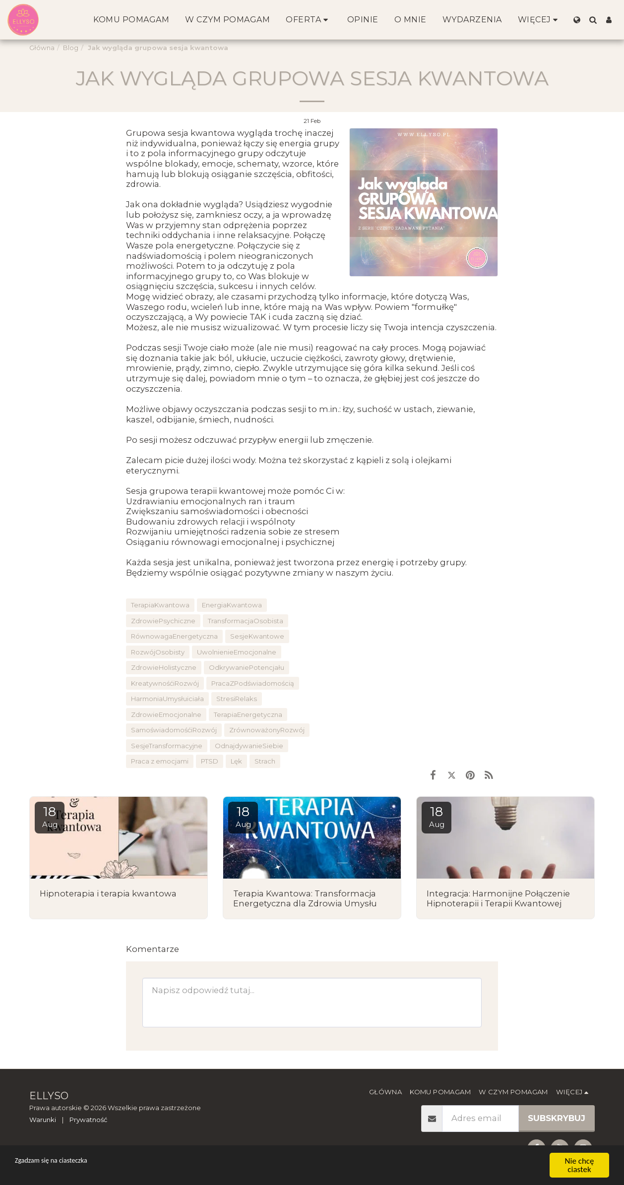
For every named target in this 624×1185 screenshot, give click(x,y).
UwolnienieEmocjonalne (236, 652)
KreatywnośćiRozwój (165, 683)
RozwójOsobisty (158, 652)
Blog (70, 48)
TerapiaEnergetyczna (248, 714)
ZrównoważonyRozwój (267, 730)
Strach (264, 761)
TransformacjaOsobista (245, 621)
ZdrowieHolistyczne (163, 667)
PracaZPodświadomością (252, 683)
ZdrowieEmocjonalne (166, 714)
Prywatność (88, 1120)
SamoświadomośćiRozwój (174, 730)
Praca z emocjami (159, 761)
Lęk (236, 761)
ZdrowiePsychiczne (163, 621)
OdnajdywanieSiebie (249, 746)
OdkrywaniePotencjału (246, 667)
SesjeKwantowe (257, 636)
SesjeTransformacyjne (166, 746)
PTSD (209, 761)
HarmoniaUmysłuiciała (167, 699)
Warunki (42, 1120)
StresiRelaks (236, 699)
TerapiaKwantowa (160, 605)
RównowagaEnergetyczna (174, 636)
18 (49, 816)
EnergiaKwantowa (232, 605)
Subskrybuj (556, 1118)
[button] (592, 20)
